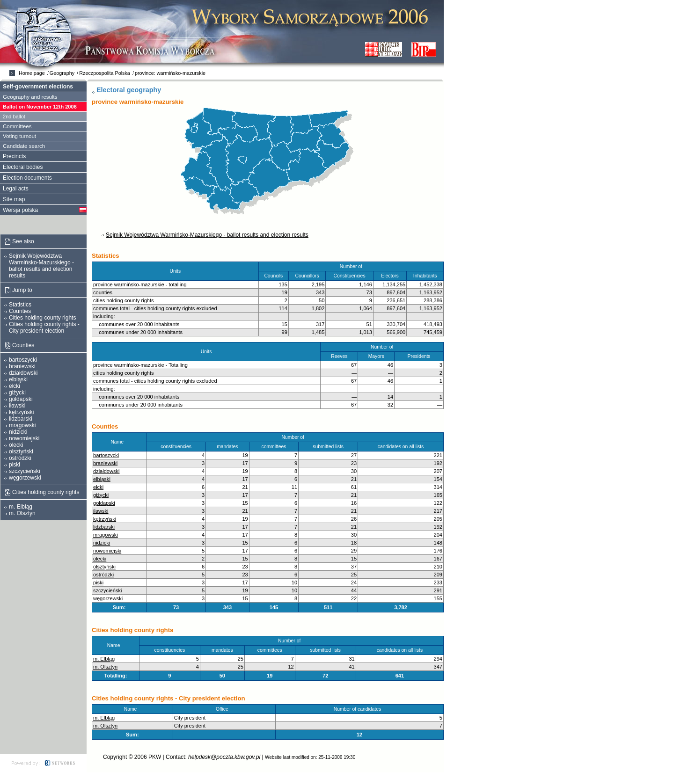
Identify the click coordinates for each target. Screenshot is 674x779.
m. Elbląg (104, 659)
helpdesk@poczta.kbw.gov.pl (224, 757)
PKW (154, 757)
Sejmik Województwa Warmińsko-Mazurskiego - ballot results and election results (207, 235)
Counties (20, 311)
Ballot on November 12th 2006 (40, 106)
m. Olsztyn (105, 667)
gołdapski (104, 503)
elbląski (101, 479)
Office (224, 709)
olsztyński (104, 566)
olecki (99, 558)
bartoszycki (106, 455)
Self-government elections (38, 86)
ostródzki (103, 574)
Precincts (14, 156)
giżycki (101, 495)
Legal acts (16, 188)
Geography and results (30, 97)
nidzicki (101, 543)
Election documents (27, 178)
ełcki (98, 487)
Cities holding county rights (42, 317)
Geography (62, 73)
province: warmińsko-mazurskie (170, 73)
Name (118, 441)
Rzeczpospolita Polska (104, 73)
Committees (17, 126)
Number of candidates (359, 709)
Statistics (20, 304)
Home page (32, 73)
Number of (295, 437)
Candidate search (24, 146)
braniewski (105, 463)
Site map (14, 199)
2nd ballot (14, 116)
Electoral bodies (23, 167)
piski (98, 582)
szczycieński (107, 590)
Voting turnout (19, 136)
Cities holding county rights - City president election (44, 327)
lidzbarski (104, 527)
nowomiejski (107, 550)
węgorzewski (108, 598)
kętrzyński (104, 519)
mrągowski (105, 535)
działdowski (106, 471)
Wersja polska (20, 210)
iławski (101, 511)
